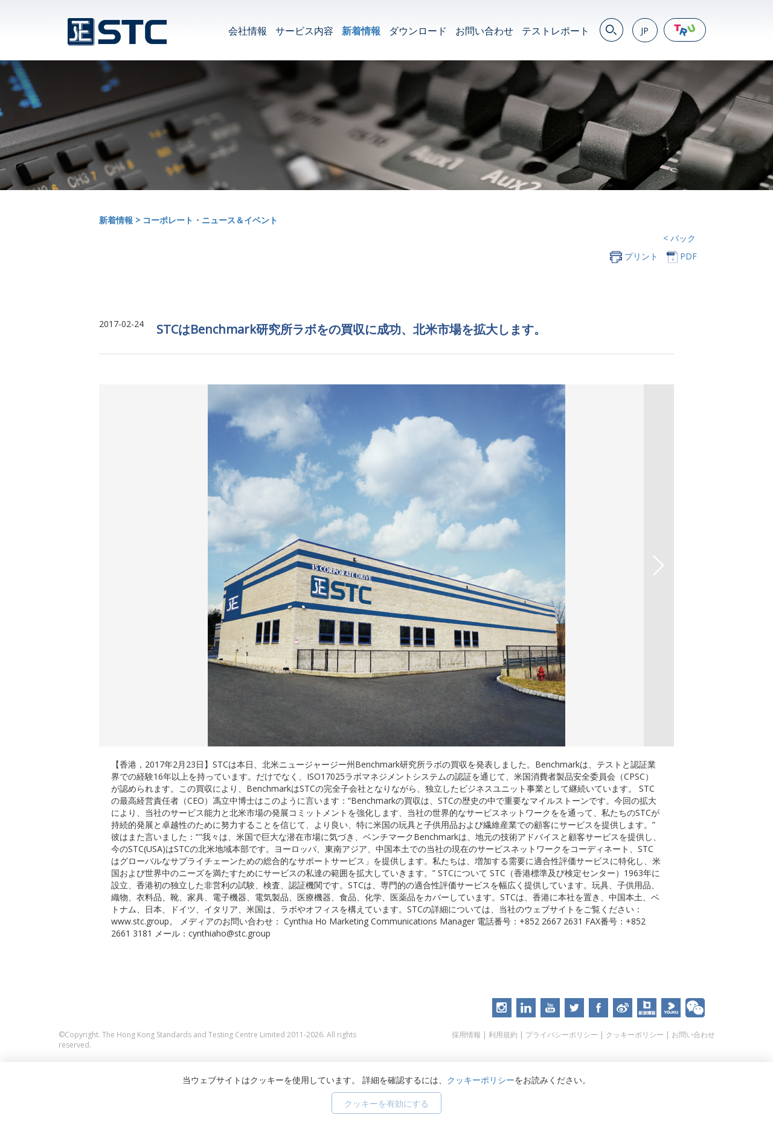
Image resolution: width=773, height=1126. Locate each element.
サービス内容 (304, 30)
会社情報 (247, 30)
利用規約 (503, 1034)
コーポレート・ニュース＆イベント (210, 220)
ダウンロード (418, 30)
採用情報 (466, 1034)
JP (645, 30)
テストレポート (555, 30)
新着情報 (361, 30)
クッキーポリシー (635, 1034)
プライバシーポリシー (561, 1034)
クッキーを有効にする (386, 1103)
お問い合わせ (484, 30)
